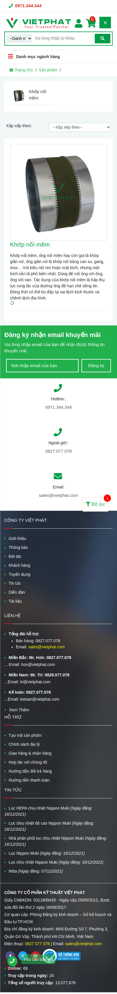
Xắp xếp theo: (19, 125)
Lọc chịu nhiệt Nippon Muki (56, 862)
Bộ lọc (97, 502)
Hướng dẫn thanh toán (29, 780)
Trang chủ (21, 70)
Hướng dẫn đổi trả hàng (30, 771)
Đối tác (15, 556)
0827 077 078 (37, 943)
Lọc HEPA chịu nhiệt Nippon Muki (48, 811)
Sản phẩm (48, 70)
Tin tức (15, 583)
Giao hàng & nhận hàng (30, 753)
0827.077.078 (58, 451)
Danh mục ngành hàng (32, 56)
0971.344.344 (28, 5)
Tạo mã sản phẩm (25, 735)
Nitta (36, 871)
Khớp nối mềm (30, 244)
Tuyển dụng (19, 574)
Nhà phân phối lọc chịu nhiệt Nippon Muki (55, 841)
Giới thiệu (17, 538)
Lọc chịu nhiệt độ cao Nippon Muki (49, 826)
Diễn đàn (17, 592)
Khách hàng (19, 565)
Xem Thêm (19, 710)
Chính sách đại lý (24, 744)
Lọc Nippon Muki (47, 853)
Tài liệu (15, 601)
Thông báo (18, 547)
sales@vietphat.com (58, 495)
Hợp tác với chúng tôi (28, 762)
